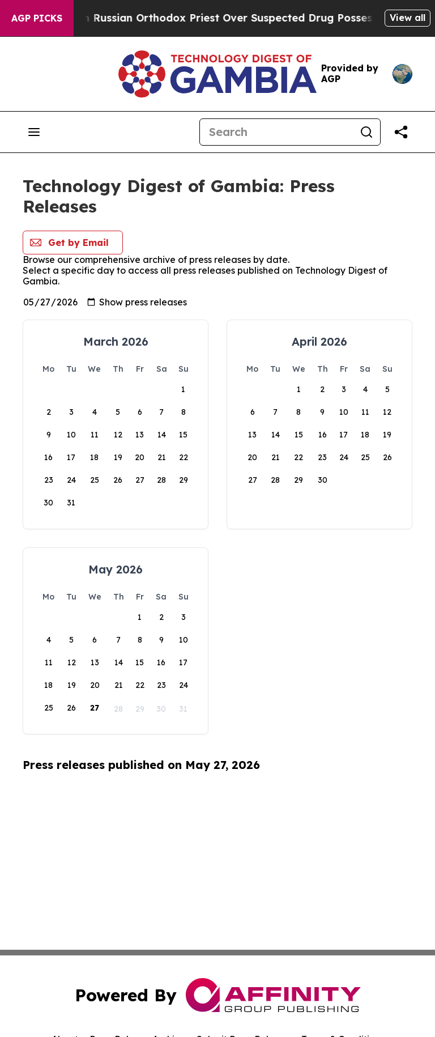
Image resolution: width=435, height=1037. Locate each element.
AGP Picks (36, 18)
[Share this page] (401, 132)
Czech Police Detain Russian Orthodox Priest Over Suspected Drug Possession (219, 17)
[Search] (276, 132)
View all (407, 17)
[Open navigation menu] (34, 132)
